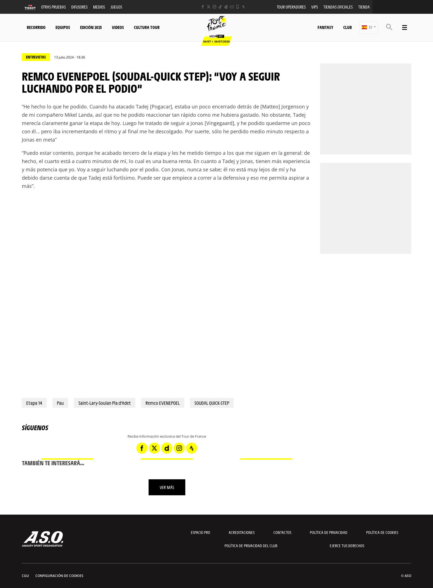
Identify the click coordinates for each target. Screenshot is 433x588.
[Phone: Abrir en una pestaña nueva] (238, 7)
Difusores (79, 6)
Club (347, 27)
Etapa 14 (34, 403)
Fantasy (325, 27)
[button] (369, 27)
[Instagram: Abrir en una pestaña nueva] (214, 7)
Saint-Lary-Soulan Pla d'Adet (104, 403)
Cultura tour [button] (147, 27)
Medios (99, 6)
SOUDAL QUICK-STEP (211, 403)
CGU (25, 575)
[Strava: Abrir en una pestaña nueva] (243, 7)
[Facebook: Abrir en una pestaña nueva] (203, 7)
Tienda (364, 6)
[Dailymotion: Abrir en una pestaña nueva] (226, 7)
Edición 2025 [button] (91, 27)
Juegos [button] (116, 6)
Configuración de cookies (59, 575)
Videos (118, 27)
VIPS (314, 6)
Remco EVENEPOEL (163, 403)
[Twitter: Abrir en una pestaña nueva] (209, 7)
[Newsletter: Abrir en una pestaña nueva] (232, 7)
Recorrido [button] (36, 27)
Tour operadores (291, 6)
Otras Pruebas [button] (53, 6)
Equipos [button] (63, 27)
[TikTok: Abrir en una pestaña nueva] (220, 7)
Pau (60, 403)
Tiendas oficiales (338, 6)
